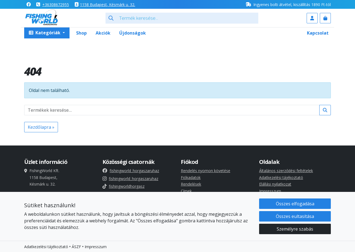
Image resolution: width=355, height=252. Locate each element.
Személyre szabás (295, 229)
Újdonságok (132, 33)
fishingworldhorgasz (123, 186)
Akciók (103, 33)
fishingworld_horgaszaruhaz (130, 170)
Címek (186, 191)
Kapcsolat (318, 33)
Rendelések (191, 184)
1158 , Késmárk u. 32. (107, 4)
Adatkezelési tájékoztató (281, 177)
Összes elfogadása (295, 204)
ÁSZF (76, 247)
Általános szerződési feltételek (286, 170)
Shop (81, 33)
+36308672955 (55, 4)
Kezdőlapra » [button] (41, 127)
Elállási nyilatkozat (275, 184)
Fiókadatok (191, 177)
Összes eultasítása (295, 217)
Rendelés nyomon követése (205, 170)
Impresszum (270, 191)
